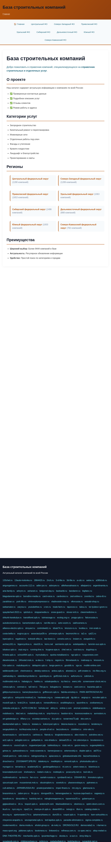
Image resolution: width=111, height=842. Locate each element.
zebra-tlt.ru (101, 596)
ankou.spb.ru (58, 671)
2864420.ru (39, 580)
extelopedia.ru (79, 644)
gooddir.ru (69, 665)
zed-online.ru (76, 596)
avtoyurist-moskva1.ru (25, 697)
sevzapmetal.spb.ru (34, 820)
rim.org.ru (76, 788)
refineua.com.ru (68, 831)
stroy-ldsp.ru (85, 836)
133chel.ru (8, 580)
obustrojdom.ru (47, 783)
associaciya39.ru (39, 633)
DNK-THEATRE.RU (12, 836)
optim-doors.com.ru (95, 804)
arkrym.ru (21, 591)
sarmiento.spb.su (63, 644)
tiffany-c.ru (25, 719)
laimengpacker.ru (64, 793)
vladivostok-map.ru (60, 601)
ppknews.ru (92, 783)
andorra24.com (47, 804)
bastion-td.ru (67, 713)
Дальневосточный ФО (67, 32)
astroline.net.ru (96, 735)
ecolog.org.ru (63, 617)
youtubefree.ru (35, 607)
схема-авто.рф (62, 697)
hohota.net (43, 708)
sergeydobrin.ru (10, 729)
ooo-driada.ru (51, 740)
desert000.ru (58, 809)
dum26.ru (56, 815)
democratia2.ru (88, 825)
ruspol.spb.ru (69, 815)
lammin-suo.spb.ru (97, 644)
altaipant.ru (86, 585)
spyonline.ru (82, 703)
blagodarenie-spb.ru (12, 596)
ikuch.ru (6, 809)
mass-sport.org (10, 831)
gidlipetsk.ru (37, 740)
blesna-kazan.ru (68, 724)
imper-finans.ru (63, 788)
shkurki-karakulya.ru (12, 617)
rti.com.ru (66, 767)
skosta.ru (63, 836)
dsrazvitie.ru (21, 799)
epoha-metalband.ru (59, 655)
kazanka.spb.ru (94, 687)
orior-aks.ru (88, 729)
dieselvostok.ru (10, 660)
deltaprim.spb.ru (39, 665)
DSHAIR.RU (80, 777)
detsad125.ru (65, 740)
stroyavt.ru (30, 628)
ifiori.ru (79, 809)
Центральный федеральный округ (30, 179)
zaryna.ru (21, 607)
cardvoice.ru (62, 596)
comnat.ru (21, 687)
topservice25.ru (73, 799)
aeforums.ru (76, 676)
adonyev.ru (54, 585)
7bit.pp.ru (43, 687)
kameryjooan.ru (55, 751)
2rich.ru (50, 580)
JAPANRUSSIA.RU (26, 788)
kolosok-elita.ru (35, 639)
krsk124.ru (23, 703)
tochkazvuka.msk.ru (28, 729)
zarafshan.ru (8, 601)
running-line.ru (37, 649)
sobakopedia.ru (52, 681)
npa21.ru (28, 809)
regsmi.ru (59, 660)
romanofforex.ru (51, 703)
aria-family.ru (9, 591)
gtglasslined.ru (9, 804)
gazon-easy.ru (81, 745)
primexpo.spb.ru (56, 633)
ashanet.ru (33, 591)
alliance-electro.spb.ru (13, 628)
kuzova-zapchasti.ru (83, 793)
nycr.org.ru (17, 809)
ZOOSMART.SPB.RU (26, 761)
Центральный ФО (39, 24)
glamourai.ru (89, 788)
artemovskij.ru (70, 751)
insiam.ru (77, 639)
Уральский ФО (23, 32)
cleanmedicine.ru (88, 612)
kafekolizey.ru (54, 745)
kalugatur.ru (55, 687)
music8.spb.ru (9, 703)
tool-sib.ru (88, 772)
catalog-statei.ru (92, 809)
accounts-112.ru (26, 585)
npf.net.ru (32, 687)
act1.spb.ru (8, 740)
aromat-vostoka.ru (82, 708)
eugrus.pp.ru (23, 633)
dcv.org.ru (7, 815)
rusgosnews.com (90, 655)
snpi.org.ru (23, 649)
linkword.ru (54, 831)
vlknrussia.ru (77, 601)
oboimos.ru (79, 804)
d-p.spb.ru (56, 719)
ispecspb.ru (8, 639)
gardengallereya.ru (51, 767)
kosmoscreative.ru (83, 713)
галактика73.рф (71, 719)
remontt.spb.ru (71, 761)
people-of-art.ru (47, 729)
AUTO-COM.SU (29, 708)
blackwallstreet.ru (64, 804)
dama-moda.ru (26, 825)
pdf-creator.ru (84, 671)
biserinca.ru (94, 767)
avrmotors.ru (100, 713)
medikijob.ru (56, 761)
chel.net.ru (67, 649)
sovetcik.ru (61, 783)
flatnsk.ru (48, 735)
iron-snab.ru (95, 628)
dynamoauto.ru (10, 735)
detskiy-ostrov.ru (42, 671)
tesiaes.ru (67, 687)
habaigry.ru (27, 681)
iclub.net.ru (67, 745)
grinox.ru (7, 751)
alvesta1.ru (71, 671)
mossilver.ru (83, 724)
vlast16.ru (38, 644)
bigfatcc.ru (87, 591)
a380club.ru (101, 580)
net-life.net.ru (50, 623)
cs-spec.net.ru (84, 831)
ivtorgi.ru (70, 809)
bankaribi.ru (61, 591)
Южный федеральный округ (27, 224)
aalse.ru (90, 580)
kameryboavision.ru (32, 692)
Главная (6, 14)
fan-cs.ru (34, 777)
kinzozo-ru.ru (71, 628)
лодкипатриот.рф (37, 745)
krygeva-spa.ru (53, 649)
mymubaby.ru (42, 655)
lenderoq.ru (96, 724)
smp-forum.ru (53, 713)
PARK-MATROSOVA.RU (91, 692)
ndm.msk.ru (23, 756)
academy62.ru (34, 767)
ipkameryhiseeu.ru (41, 815)
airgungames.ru (10, 585)
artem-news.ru (80, 767)
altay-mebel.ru (99, 831)
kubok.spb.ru (36, 703)
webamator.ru (9, 607)
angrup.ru (85, 697)
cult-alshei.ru (9, 788)
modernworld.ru (10, 825)
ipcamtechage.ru (49, 836)
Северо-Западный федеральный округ (81, 179)
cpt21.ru (92, 633)
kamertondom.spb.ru (32, 623)
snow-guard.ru (57, 612)
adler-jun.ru (41, 585)
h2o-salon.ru (8, 665)
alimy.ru (54, 708)
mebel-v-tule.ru (44, 772)
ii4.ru (20, 804)
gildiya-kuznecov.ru (12, 692)
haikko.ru (38, 681)
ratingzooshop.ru (39, 756)
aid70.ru (97, 751)
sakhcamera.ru (80, 623)
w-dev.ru (40, 660)
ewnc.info (76, 681)
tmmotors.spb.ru (95, 777)
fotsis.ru (26, 724)
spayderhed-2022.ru (12, 612)
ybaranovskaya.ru (76, 783)
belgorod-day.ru (46, 591)
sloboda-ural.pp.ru (11, 708)
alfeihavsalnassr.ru (70, 585)
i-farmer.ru (101, 825)
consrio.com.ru (64, 639)
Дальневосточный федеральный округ (81, 209)
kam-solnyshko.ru (99, 815)
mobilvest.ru (8, 713)
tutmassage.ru (48, 617)
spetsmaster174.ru (22, 815)
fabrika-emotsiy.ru (69, 692)
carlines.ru (37, 735)
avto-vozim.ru (64, 623)
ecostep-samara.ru (41, 719)
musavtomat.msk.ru (29, 783)
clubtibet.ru (76, 729)
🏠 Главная (19, 24)
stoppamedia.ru (42, 612)
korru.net (49, 644)
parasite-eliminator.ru (73, 820)
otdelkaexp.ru (99, 708)
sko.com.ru (86, 719)
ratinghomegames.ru (54, 799)
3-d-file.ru (60, 580)
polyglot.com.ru (22, 740)
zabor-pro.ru (23, 793)
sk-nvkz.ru (56, 825)
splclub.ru (27, 612)
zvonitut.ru (89, 596)
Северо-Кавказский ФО (55, 40)
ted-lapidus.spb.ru (53, 820)
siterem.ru (7, 745)
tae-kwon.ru (49, 639)
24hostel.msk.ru (26, 660)
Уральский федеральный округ (77, 194)
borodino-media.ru (31, 596)
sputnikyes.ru (45, 676)
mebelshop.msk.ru (36, 713)
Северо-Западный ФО (64, 24)
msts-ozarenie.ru (38, 751)
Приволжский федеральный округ (30, 194)
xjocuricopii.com (10, 783)
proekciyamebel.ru (45, 788)
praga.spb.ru (77, 617)
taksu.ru (83, 607)
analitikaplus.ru (68, 703)
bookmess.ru (41, 831)
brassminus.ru (9, 793)
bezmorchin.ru (72, 633)
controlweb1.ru (44, 628)
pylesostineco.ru (20, 751)
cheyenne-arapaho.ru (13, 820)
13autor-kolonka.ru (23, 580)
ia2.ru (83, 633)
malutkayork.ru (23, 665)
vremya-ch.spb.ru (42, 809)
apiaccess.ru (55, 756)
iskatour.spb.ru (9, 649)
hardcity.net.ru (35, 799)
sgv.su (79, 665)
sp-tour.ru (23, 777)
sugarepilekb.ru (97, 745)
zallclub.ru (89, 676)
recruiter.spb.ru (99, 697)
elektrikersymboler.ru (27, 676)
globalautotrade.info (72, 756)
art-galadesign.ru (10, 719)
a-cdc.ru (80, 580)
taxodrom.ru (8, 799)
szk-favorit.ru (25, 735)
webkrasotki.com (10, 671)
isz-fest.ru (65, 681)
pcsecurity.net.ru (73, 772)
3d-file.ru (71, 580)
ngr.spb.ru (75, 655)
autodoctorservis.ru (12, 623)
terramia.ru (20, 767)
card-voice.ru (48, 596)
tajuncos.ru (72, 607)
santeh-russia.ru (47, 777)
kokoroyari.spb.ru (51, 724)
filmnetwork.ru (72, 660)
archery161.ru (9, 644)
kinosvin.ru (99, 660)
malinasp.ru (86, 660)
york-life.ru (21, 601)
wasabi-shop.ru (92, 601)
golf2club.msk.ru (61, 676)
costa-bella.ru (9, 633)
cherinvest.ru (26, 671)
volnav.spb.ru (9, 687)
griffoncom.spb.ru (51, 692)
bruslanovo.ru (96, 740)
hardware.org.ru (45, 697)
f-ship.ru (49, 660)
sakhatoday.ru (9, 676)
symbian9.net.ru (64, 777)
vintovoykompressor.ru (38, 601)
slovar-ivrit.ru (72, 612)
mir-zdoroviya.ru (81, 740)
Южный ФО (89, 32)
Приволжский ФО (89, 24)
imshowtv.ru (29, 772)
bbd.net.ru (20, 713)
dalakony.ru (43, 761)
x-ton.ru (47, 607)
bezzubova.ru (62, 729)
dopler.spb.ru (85, 751)
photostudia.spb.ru (88, 761)
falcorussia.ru (91, 617)
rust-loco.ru (78, 649)
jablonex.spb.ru (26, 831)
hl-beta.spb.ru (9, 655)
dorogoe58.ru (47, 793)
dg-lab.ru (75, 697)
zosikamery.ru (96, 703)
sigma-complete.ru (94, 820)
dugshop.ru (91, 649)
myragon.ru (8, 767)
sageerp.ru (99, 793)
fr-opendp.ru (83, 815)
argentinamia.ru (100, 585)
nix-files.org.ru (99, 671)
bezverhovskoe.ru (91, 756)
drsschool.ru (8, 761)
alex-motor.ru (81, 735)
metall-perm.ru (9, 756)
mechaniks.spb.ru (31, 836)
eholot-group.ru (42, 825)
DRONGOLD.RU (71, 825)
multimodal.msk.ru (11, 681)
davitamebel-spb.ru (12, 724)
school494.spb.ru (26, 655)
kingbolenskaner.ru (64, 735)
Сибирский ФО (43, 32)
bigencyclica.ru (25, 644)
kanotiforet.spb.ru (31, 617)
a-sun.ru (74, 836)
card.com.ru (79, 687)
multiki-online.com (92, 665)
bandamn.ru (74, 591)
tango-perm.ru (56, 665)
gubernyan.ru (88, 799)
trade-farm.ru (59, 607)
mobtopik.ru (58, 772)
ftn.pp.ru (35, 793)
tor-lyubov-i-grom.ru (98, 607)
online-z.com (66, 708)
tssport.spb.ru (31, 804)
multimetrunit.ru (10, 777)
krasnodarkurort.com (12, 772)
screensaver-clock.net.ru (94, 681)
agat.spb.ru (8, 697)
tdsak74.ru (58, 628)
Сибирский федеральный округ (29, 209)
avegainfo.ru (89, 639)
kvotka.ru (83, 628)
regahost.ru (20, 639)
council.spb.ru (20, 745)
